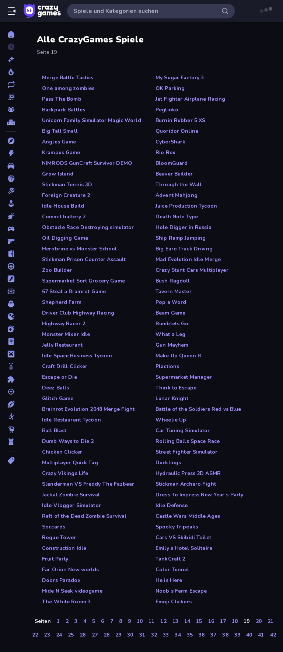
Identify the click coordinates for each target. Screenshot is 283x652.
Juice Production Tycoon (186, 205)
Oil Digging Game (65, 238)
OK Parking (170, 88)
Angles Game (59, 141)
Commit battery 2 (63, 216)
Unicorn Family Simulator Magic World (91, 120)
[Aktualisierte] (11, 84)
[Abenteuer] (11, 141)
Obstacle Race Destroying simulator (88, 227)
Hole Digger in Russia (184, 227)
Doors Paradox (61, 580)
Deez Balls (55, 387)
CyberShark (170, 141)
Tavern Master (174, 291)
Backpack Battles (63, 109)
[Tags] (11, 460)
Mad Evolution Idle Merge (188, 259)
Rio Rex (165, 152)
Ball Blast (54, 430)
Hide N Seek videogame (72, 590)
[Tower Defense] (11, 442)
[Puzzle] (11, 379)
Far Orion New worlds (70, 569)
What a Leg (170, 334)
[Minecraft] (11, 354)
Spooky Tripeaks (177, 526)
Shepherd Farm (61, 302)
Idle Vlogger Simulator (71, 505)
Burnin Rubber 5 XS (180, 120)
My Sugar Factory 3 (180, 77)
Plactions (167, 366)
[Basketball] (11, 178)
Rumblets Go (172, 323)
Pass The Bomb (61, 99)
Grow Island (57, 173)
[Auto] (11, 166)
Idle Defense (172, 505)
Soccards (53, 526)
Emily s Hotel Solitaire (184, 548)
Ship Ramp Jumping (181, 238)
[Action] (11, 153)
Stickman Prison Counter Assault (84, 259)
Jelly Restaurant (62, 344)
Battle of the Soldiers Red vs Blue (198, 409)
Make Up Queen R (178, 355)
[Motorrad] (11, 366)
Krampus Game (61, 152)
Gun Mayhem (172, 344)
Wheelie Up (171, 419)
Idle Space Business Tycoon (77, 355)
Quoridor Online (177, 131)
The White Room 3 (66, 601)
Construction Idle (64, 548)
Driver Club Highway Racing (78, 312)
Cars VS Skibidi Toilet (183, 537)
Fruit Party (55, 558)
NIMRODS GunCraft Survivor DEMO (87, 163)
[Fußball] (11, 291)
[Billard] (11, 191)
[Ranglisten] (11, 122)
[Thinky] (11, 429)
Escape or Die (59, 377)
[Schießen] (11, 391)
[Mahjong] (11, 341)
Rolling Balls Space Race (188, 441)
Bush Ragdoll (173, 280)
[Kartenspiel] (11, 329)
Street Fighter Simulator (186, 451)
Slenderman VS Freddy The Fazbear (88, 484)
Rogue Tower (59, 537)
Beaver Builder (174, 173)
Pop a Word (171, 302)
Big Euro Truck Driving (184, 248)
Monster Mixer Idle (66, 334)
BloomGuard (172, 163)
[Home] (11, 34)
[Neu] (11, 59)
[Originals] (11, 97)
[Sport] (11, 404)
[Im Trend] (11, 72)
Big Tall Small (60, 131)
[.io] (11, 316)
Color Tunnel (172, 569)
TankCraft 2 (170, 558)
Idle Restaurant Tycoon (71, 419)
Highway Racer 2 (63, 323)
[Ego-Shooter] (11, 241)
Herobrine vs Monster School (79, 248)
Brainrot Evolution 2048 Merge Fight (88, 409)
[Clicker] (11, 216)
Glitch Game (57, 398)
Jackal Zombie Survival (71, 494)
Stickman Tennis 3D (67, 184)
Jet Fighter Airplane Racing (191, 99)
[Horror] (11, 304)
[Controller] (11, 228)
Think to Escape (176, 387)
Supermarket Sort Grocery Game (83, 280)
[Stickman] (11, 416)
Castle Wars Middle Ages (188, 516)
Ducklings (168, 462)
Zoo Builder (57, 270)
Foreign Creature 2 (66, 195)
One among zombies (68, 88)
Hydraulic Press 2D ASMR (188, 473)
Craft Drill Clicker (65, 366)
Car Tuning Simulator (183, 430)
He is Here (169, 580)
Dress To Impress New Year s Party (199, 494)
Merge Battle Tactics (68, 77)
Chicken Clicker (62, 451)
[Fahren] (11, 266)
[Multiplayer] (11, 109)
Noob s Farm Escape (181, 590)
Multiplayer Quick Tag (70, 462)
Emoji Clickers (174, 601)
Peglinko (167, 109)
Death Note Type (177, 216)
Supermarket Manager (184, 377)
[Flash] (11, 279)
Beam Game (170, 312)
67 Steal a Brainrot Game (74, 291)
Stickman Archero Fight (186, 484)
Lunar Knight (172, 398)
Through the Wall (179, 184)
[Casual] (11, 203)
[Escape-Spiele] (11, 253)
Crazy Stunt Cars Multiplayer (192, 270)
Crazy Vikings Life (65, 473)
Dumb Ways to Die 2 (68, 441)
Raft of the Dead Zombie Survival (84, 516)
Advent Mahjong (177, 195)
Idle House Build (63, 205)
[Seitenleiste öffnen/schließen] (12, 11)
